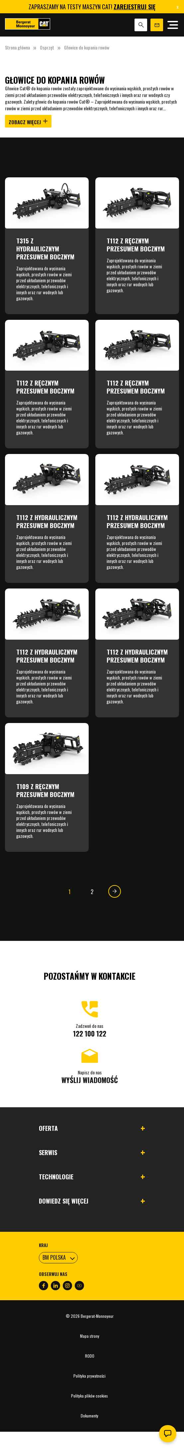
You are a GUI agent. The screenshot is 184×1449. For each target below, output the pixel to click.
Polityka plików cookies (89, 1396)
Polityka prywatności (89, 1376)
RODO (89, 1356)
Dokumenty (89, 1415)
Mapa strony (89, 1336)
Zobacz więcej (28, 122)
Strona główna (17, 47)
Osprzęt (47, 47)
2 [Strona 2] (92, 892)
